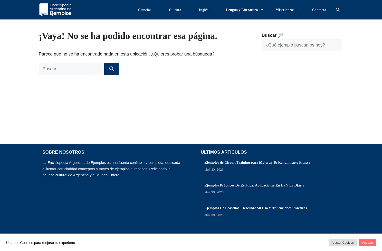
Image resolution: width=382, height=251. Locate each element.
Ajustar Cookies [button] (343, 242)
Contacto (319, 10)
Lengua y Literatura (247, 9)
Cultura (180, 9)
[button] (337, 9)
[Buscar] (111, 69)
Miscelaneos (290, 9)
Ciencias (150, 9)
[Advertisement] (302, 101)
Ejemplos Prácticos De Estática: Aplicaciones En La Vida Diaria (254, 185)
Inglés (209, 9)
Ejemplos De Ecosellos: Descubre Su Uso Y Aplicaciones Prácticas (255, 208)
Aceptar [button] (367, 242)
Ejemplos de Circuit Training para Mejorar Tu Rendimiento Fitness (257, 162)
